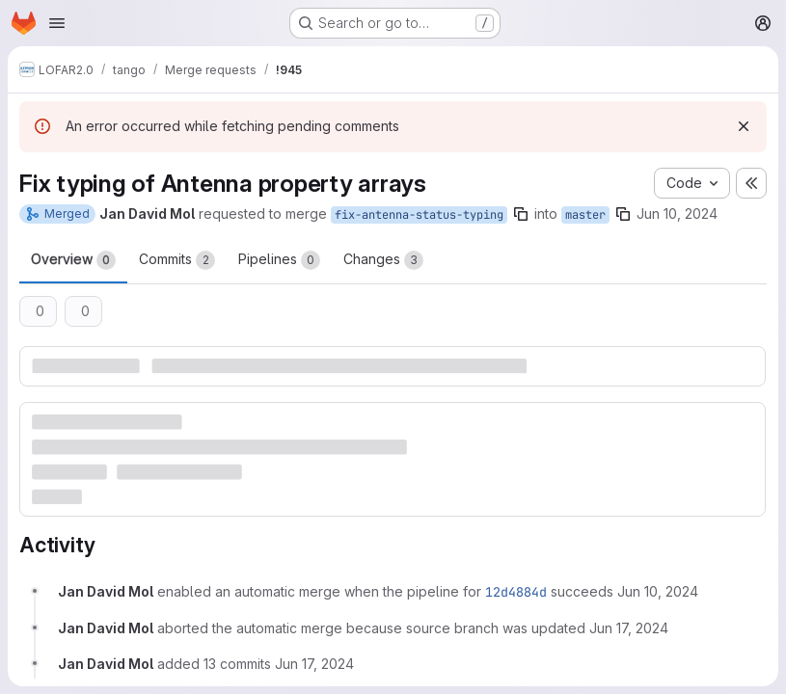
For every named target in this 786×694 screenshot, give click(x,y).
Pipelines (279, 260)
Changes (383, 260)
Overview (73, 260)
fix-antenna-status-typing (419, 215)
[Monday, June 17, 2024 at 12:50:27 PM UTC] (628, 628)
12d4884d (516, 592)
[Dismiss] (743, 126)
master (585, 215)
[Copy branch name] (520, 214)
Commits (177, 260)
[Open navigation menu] (56, 23)
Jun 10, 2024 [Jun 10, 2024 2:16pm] (677, 213)
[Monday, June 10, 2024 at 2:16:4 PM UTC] (657, 591)
